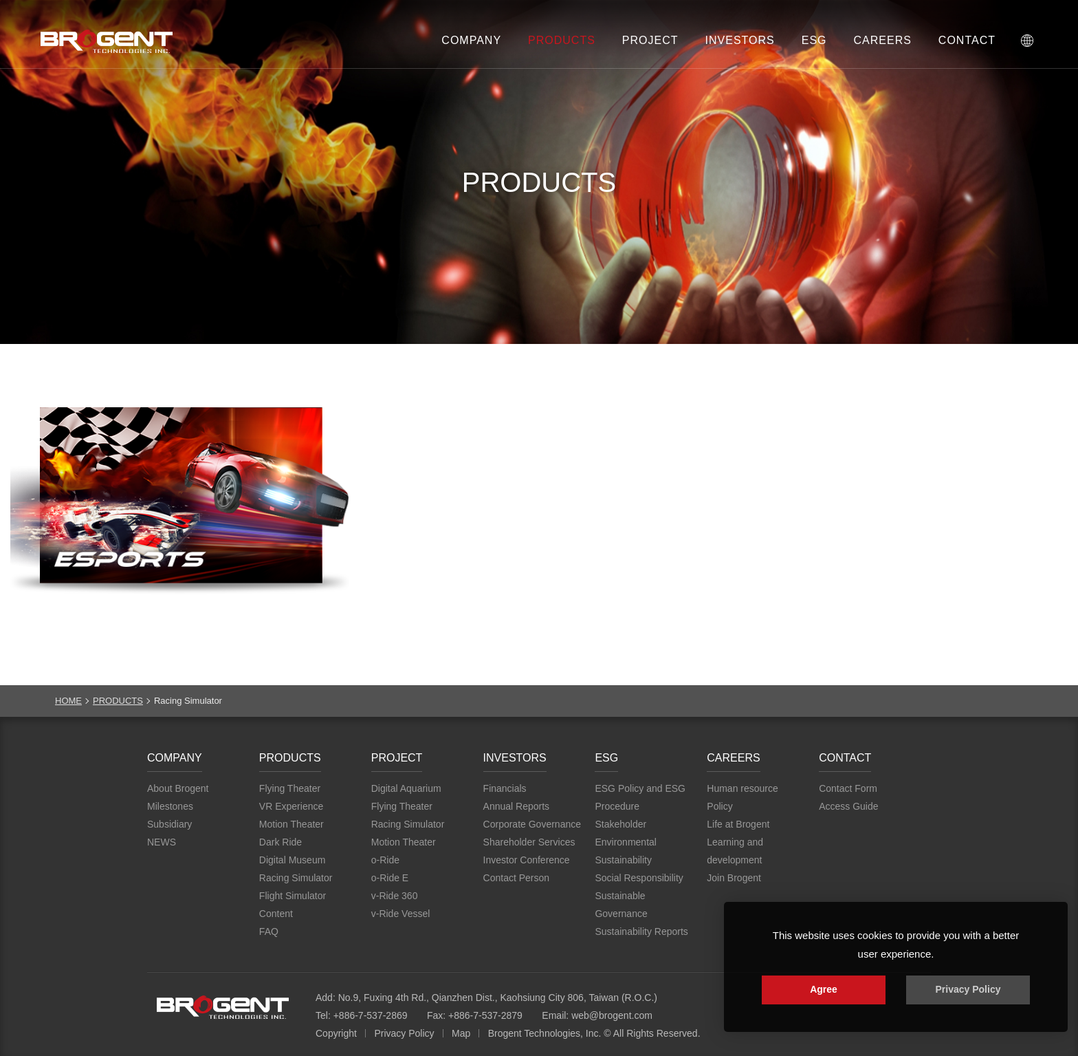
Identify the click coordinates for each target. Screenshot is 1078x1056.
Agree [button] (823, 989)
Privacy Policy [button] (968, 989)
